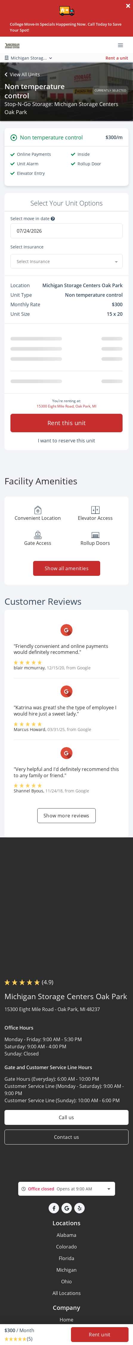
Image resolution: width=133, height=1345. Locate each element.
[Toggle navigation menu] (122, 45)
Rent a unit (117, 58)
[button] (54, 1208)
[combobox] (66, 261)
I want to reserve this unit (66, 440)
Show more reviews (66, 815)
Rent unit (100, 1334)
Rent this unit (66, 423)
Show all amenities (66, 568)
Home (66, 1319)
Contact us (66, 1137)
